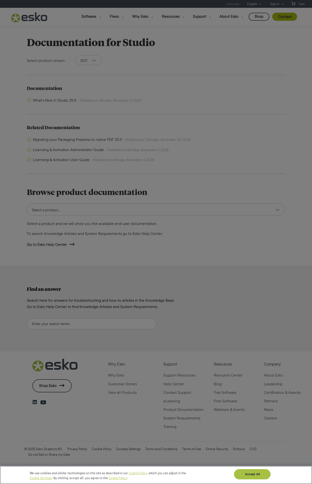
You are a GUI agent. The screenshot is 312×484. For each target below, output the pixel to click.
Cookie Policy (138, 478)
